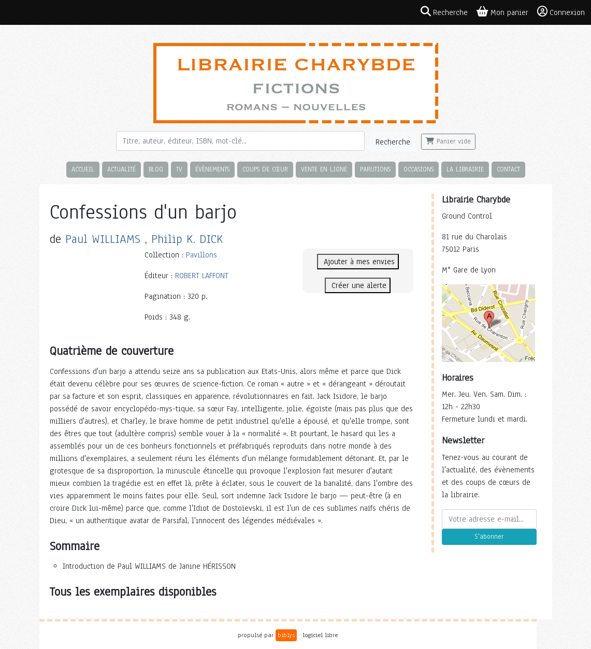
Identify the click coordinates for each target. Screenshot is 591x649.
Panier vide (448, 141)
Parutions (375, 169)
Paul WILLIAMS (102, 239)
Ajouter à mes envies (358, 261)
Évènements (212, 169)
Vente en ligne (324, 169)
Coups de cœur (265, 169)
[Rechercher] (240, 141)
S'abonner (488, 536)
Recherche (393, 142)
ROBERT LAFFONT (201, 275)
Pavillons (201, 255)
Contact (508, 169)
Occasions (418, 169)
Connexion (561, 12)
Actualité (121, 169)
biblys (286, 635)
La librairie (465, 169)
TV (179, 169)
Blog (156, 169)
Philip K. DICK (187, 239)
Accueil (82, 169)
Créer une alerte (357, 285)
